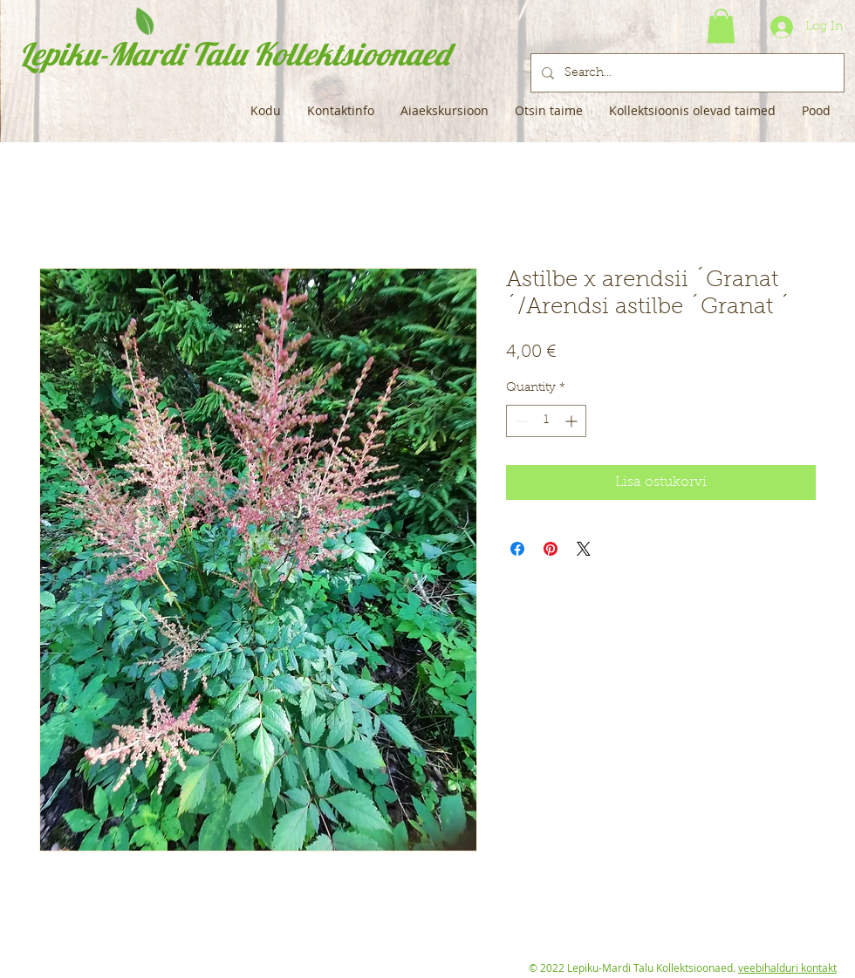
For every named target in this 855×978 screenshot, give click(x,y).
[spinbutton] (546, 421)
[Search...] (685, 73)
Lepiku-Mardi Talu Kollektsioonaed (234, 53)
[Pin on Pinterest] (550, 548)
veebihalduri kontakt (787, 968)
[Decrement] (519, 421)
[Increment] (573, 421)
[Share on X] (583, 548)
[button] (721, 26)
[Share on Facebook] (517, 548)
